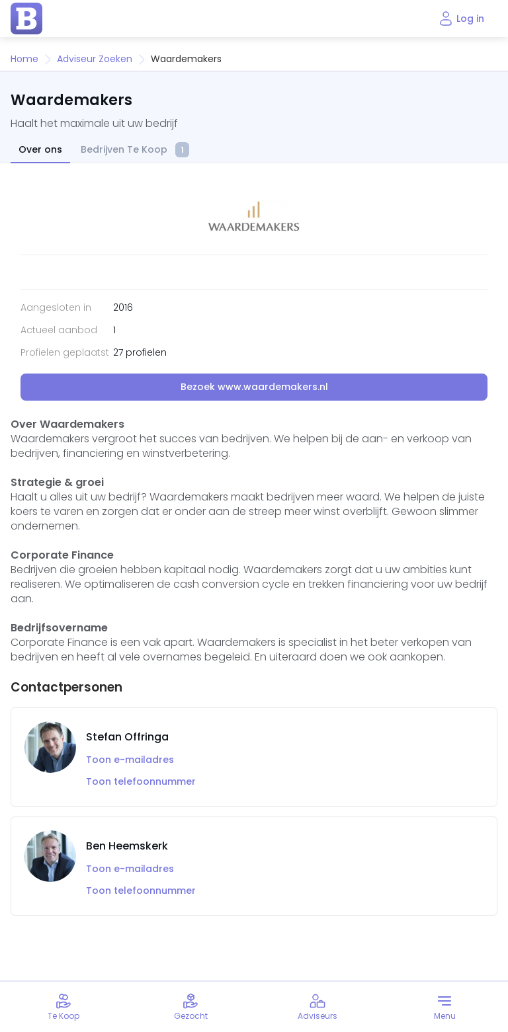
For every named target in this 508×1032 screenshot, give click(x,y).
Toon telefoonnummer (141, 781)
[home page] (26, 18)
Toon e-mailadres (130, 760)
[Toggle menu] (444, 1007)
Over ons (40, 149)
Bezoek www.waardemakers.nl (254, 386)
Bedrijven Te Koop (135, 150)
